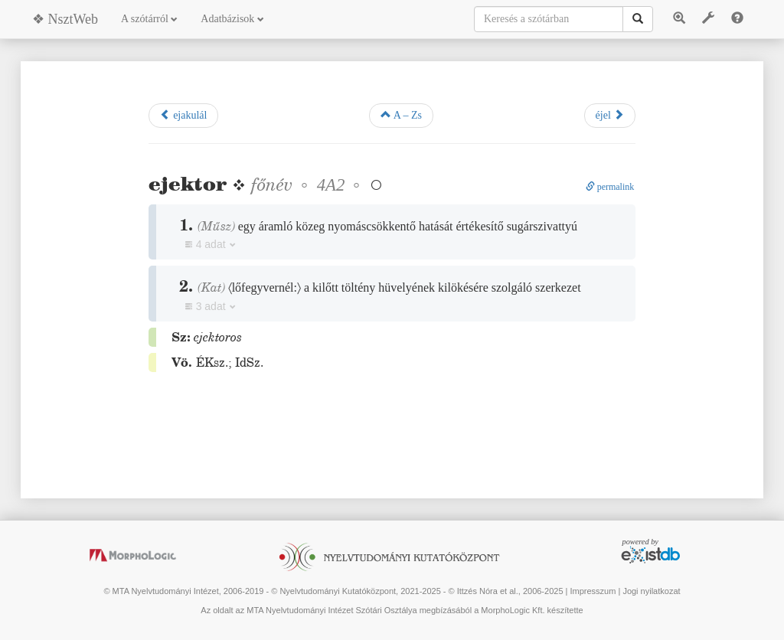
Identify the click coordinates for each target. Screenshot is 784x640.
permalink (610, 186)
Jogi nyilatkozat (651, 591)
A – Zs (401, 115)
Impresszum (593, 591)
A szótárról (149, 18)
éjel (610, 115)
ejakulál (183, 115)
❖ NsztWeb (65, 19)
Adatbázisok (232, 18)
